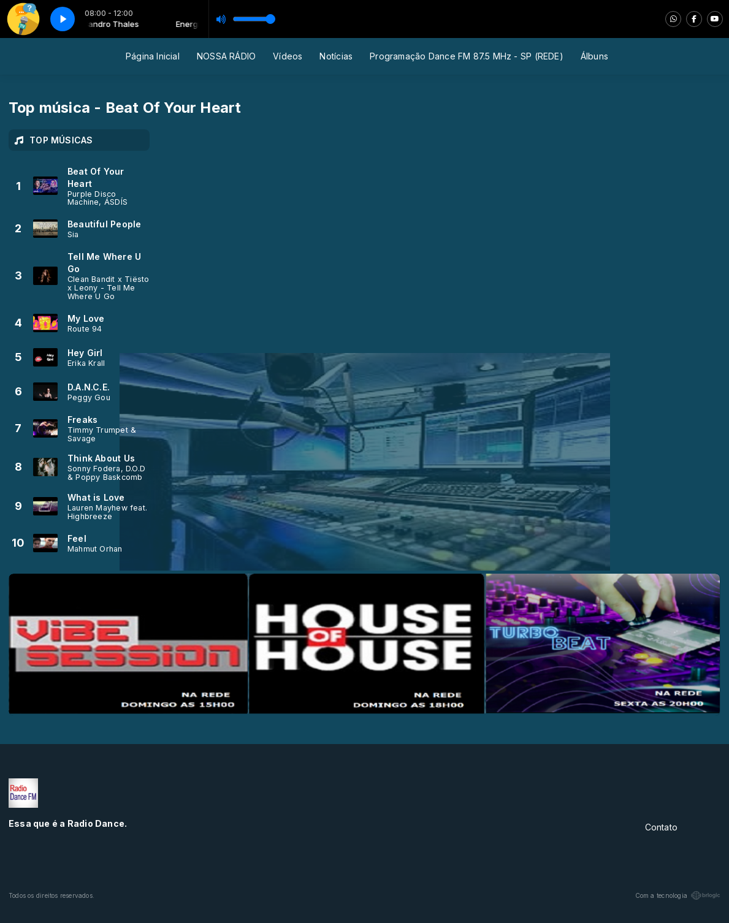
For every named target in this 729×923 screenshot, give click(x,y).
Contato (661, 827)
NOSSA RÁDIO (226, 56)
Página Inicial (153, 56)
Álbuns (594, 56)
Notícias (336, 56)
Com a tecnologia (677, 895)
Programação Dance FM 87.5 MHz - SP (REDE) (466, 56)
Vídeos (287, 56)
